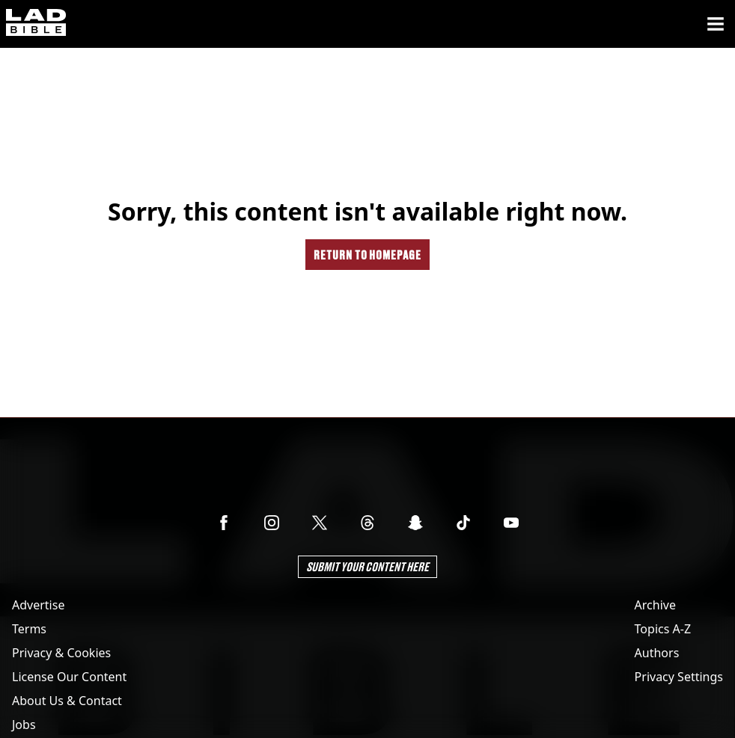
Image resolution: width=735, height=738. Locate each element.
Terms (29, 629)
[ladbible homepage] (36, 24)
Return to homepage (367, 254)
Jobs (24, 724)
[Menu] (715, 23)
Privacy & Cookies (61, 653)
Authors (657, 653)
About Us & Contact (67, 700)
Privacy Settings (679, 676)
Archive (655, 605)
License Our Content (69, 676)
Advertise (38, 605)
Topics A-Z (663, 629)
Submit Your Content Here (367, 566)
